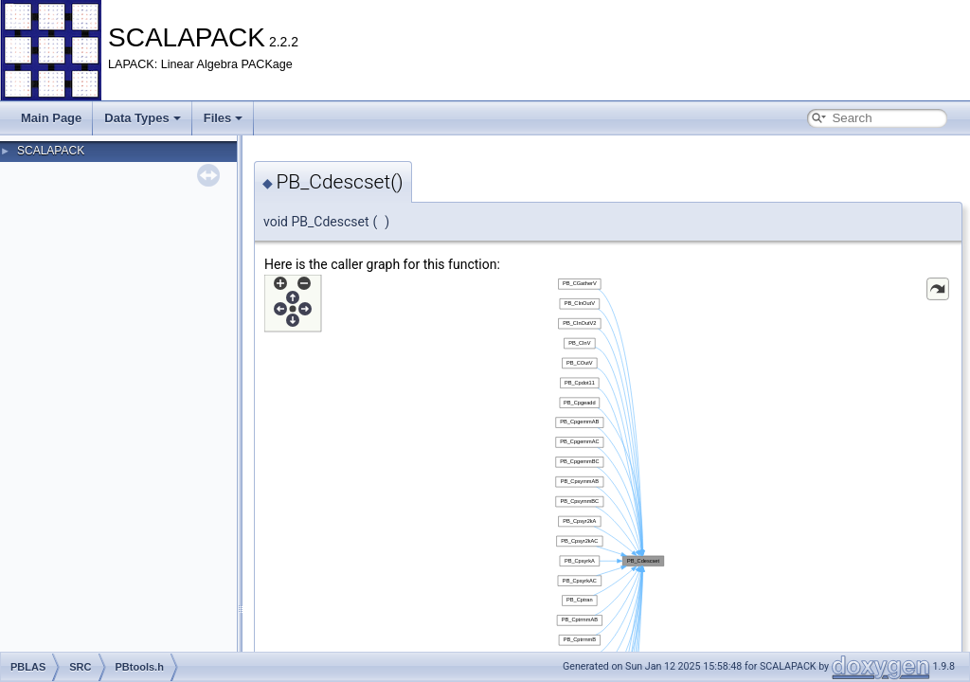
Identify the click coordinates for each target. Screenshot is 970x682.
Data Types (142, 118)
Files (223, 118)
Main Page (51, 118)
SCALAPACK (50, 150)
